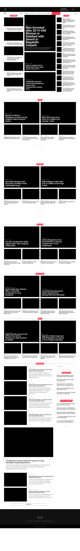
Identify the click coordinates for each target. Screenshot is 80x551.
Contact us (30, 545)
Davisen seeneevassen (61, 421)
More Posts (28, 528)
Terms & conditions (48, 545)
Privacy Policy (38, 545)
